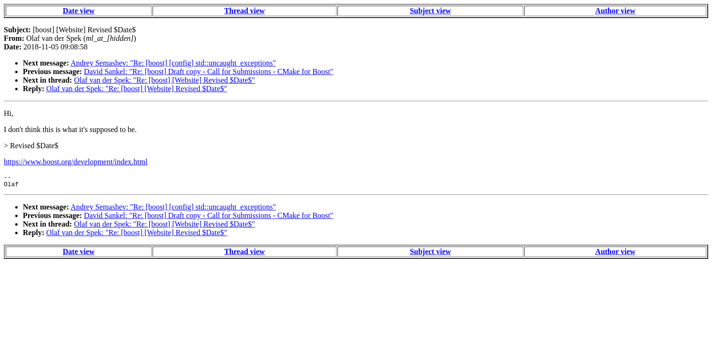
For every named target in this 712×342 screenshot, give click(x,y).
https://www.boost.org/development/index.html (75, 162)
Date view (79, 11)
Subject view (430, 11)
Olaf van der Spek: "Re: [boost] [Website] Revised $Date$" (164, 80)
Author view (615, 11)
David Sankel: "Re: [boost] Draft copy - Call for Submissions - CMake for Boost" (209, 71)
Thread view (244, 11)
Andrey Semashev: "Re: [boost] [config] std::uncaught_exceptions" (173, 63)
